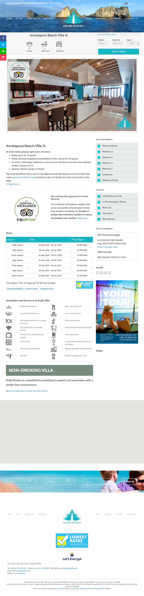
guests (88, 481)
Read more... (83, 218)
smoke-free (84, 588)
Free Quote (33, 18)
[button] (72, 429)
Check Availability (15, 289)
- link (84, 356)
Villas (19, 18)
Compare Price (46, 289)
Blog (89, 18)
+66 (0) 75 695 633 (18, 568)
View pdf (61, 588)
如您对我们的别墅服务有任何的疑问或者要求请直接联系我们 (27, 3)
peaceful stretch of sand (24, 177)
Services (100, 18)
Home (9, 18)
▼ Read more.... (13, 184)
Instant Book (118, 52)
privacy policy (98, 588)
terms (75, 588)
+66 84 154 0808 (41, 568)
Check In (101, 40)
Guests (129, 40)
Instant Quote (31, 289)
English (130, 4)
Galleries (115, 18)
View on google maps (107, 247)
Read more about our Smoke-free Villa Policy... (27, 391)
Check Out (116, 40)
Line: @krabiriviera (23, 571)
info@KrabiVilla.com (69, 568)
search (130, 481)
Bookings (49, 18)
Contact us (131, 18)
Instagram (21, 573)
